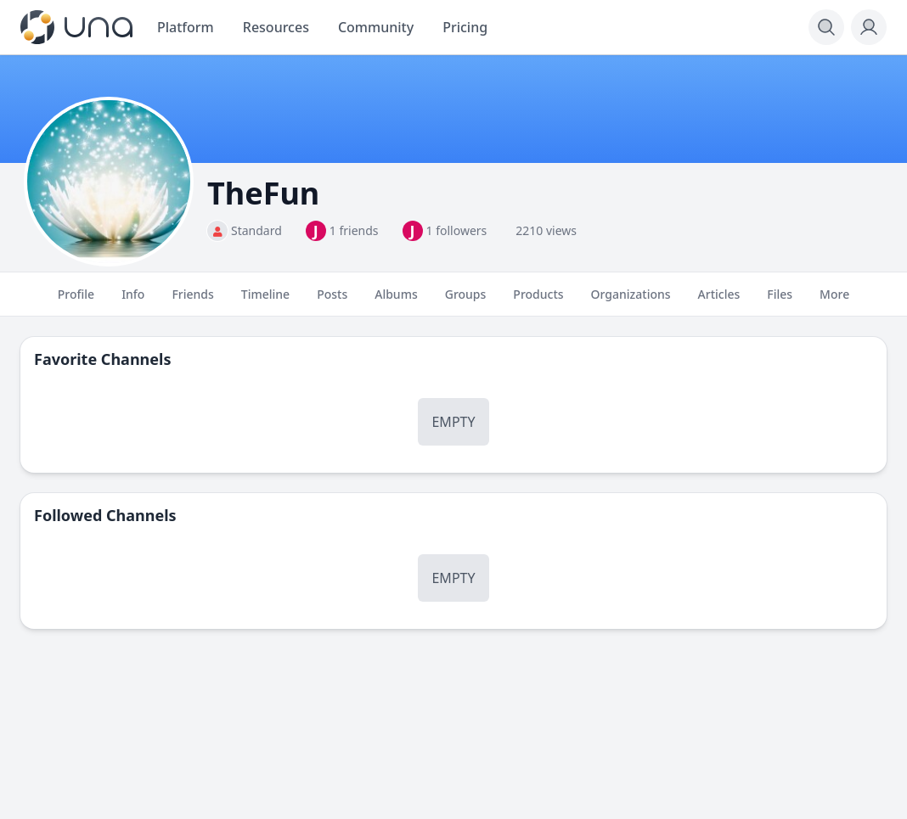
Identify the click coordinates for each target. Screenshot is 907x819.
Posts (332, 301)
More (834, 301)
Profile (76, 301)
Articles (719, 301)
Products (538, 301)
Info (133, 301)
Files (779, 301)
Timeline (265, 301)
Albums (396, 301)
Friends (192, 301)
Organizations (630, 301)
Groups (465, 301)
